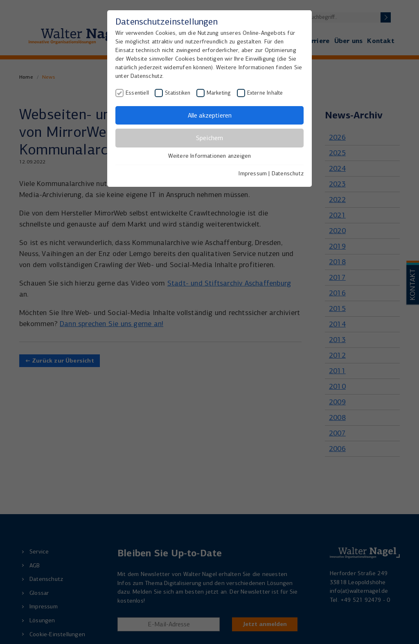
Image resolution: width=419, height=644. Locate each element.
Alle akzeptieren (210, 115)
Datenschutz (288, 173)
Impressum (253, 173)
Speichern (209, 138)
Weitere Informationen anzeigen (209, 155)
